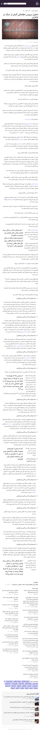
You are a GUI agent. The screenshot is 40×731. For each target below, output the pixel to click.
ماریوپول (21, 139)
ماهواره (33, 48)
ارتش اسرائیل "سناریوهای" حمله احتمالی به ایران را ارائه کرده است (11, 620)
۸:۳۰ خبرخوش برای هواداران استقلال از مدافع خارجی (23, 720)
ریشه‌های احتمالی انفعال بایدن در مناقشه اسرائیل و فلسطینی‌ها (11, 636)
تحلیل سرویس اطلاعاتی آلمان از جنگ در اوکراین (28, 585)
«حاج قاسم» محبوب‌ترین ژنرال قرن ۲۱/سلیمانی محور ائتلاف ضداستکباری (30, 625)
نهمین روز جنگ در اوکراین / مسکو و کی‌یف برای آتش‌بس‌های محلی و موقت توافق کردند (10, 628)
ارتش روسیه (27, 119)
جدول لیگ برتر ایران (10, 729)
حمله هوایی (24, 332)
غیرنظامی (10, 199)
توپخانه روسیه (28, 358)
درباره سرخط (19, 729)
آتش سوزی (7, 686)
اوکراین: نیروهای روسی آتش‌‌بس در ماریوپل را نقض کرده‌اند (22, 707)
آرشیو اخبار (34, 11)
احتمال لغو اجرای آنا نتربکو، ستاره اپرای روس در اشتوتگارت (31, 618)
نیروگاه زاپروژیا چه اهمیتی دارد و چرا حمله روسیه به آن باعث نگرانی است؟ (18, 697)
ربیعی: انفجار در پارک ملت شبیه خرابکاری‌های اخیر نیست (31, 632)
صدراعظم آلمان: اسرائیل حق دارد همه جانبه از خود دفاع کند (30, 652)
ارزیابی (18, 57)
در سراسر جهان (9, 424)
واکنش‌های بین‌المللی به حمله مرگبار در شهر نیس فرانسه (30, 675)
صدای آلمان (14, 585)
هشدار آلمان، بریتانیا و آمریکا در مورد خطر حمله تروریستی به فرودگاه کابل (10, 650)
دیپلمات (26, 263)
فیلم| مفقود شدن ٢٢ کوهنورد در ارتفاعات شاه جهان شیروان (22, 702)
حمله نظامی (30, 124)
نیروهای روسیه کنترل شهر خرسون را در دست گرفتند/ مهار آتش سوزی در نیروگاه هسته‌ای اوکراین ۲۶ (30, 667)
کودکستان (33, 492)
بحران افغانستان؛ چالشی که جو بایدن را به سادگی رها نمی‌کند (30, 611)
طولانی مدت (14, 684)
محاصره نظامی (34, 184)
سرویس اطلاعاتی (27, 46)
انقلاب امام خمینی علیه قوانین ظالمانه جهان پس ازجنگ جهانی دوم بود (10, 613)
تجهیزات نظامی (16, 346)
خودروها (23, 346)
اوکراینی (32, 230)
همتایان (36, 230)
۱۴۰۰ (30, 11)
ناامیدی (20, 144)
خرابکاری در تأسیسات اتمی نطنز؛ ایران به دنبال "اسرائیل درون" (10, 591)
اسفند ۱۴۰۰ (25, 11)
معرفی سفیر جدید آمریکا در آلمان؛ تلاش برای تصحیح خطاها (31, 591)
